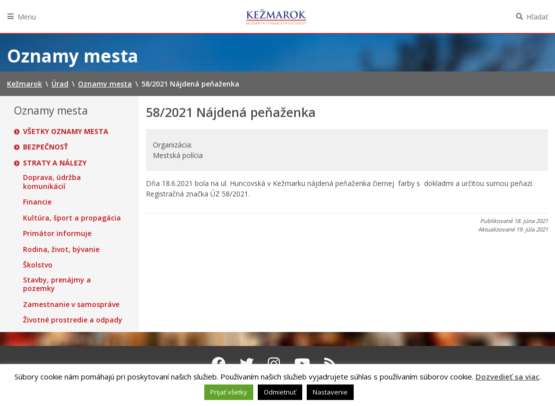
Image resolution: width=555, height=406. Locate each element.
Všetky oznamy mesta (65, 131)
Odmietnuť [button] (280, 392)
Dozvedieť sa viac (508, 377)
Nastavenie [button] (330, 392)
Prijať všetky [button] (228, 392)
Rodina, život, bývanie (61, 249)
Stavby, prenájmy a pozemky (57, 284)
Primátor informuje (57, 233)
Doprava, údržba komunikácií (52, 181)
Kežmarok (276, 17)
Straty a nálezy (54, 163)
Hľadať (537, 17)
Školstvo (37, 265)
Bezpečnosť (45, 147)
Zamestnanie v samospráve (71, 304)
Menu (26, 17)
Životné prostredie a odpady (72, 320)
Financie (37, 202)
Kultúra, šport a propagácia (72, 218)
